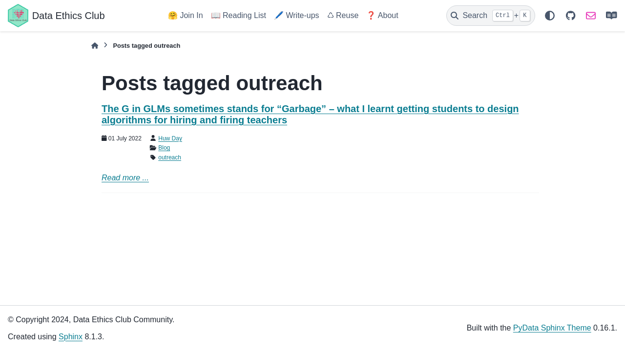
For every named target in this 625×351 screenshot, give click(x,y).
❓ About (382, 15)
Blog (164, 147)
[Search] (490, 15)
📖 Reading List (238, 15)
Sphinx (71, 336)
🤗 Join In (185, 15)
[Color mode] (550, 15)
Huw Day (170, 138)
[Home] (94, 45)
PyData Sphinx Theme (552, 328)
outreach (169, 157)
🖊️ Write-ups (296, 15)
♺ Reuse (343, 15)
